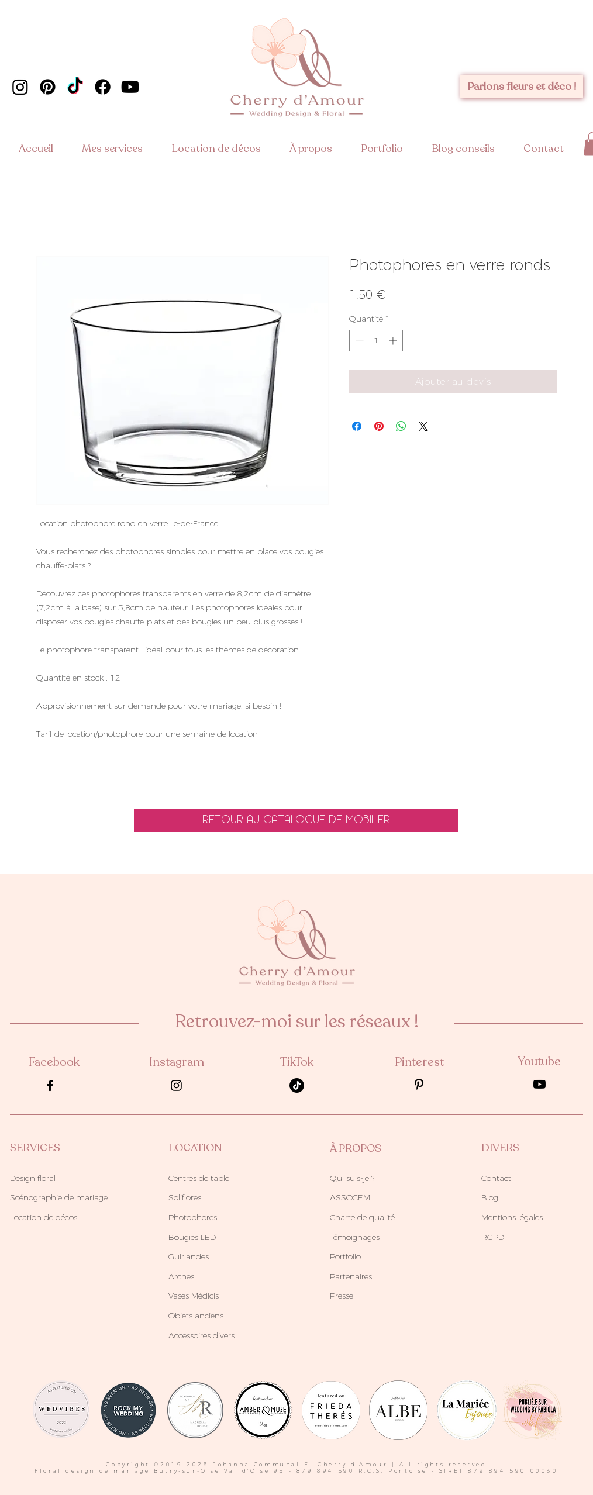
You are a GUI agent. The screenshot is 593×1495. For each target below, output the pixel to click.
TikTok (296, 1062)
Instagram (176, 1062)
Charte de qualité (362, 1217)
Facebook (54, 1062)
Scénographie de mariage (59, 1197)
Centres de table (198, 1178)
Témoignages (355, 1237)
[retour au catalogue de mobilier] (296, 820)
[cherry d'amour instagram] (20, 87)
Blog (489, 1197)
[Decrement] (358, 340)
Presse (341, 1295)
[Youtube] (539, 1084)
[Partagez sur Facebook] (357, 426)
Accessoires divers (201, 1335)
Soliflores (184, 1197)
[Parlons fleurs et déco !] (521, 86)
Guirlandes (188, 1256)
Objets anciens (195, 1315)
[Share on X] (423, 426)
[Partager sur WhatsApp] (401, 426)
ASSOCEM (350, 1197)
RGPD (492, 1237)
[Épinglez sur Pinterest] (379, 426)
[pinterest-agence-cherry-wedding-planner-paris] (419, 1084)
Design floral (33, 1178)
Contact (496, 1178)
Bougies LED (192, 1237)
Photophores (192, 1217)
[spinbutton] (376, 340)
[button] (118, 148)
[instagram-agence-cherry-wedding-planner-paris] (176, 1085)
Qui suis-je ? (352, 1178)
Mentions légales (512, 1217)
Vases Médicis (193, 1295)
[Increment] (394, 340)
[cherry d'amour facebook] (102, 87)
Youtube (539, 1061)
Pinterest (419, 1062)
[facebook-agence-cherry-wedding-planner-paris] (50, 1085)
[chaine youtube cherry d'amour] (130, 87)
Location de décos (43, 1217)
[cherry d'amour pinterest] (47, 87)
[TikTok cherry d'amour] (75, 87)
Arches (181, 1276)
